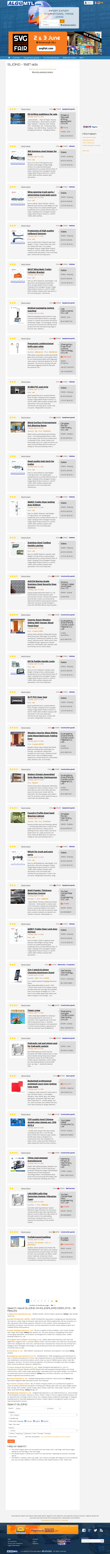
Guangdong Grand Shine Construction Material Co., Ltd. (67, 625)
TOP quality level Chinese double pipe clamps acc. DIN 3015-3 (42, 1122)
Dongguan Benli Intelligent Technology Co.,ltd (25, 1340)
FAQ (9, 1539)
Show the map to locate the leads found (42, 69)
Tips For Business (88, 143)
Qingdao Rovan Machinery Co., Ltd (66, 426)
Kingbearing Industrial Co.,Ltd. (20, 1393)
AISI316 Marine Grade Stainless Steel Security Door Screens (42, 584)
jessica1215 (67, 1084)
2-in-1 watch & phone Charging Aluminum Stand (41, 971)
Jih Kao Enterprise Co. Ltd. (18, 1378)
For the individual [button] (51, 58)
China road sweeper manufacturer (38, 1159)
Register (35, 1543)
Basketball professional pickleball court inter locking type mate (42, 1083)
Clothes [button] (17, 58)
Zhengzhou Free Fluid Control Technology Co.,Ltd (67, 348)
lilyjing (65, 127)
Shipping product (88, 140)
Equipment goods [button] (32, 58)
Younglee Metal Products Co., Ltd (67, 1123)
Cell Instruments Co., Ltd (67, 311)
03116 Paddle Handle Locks (41, 661)
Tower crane (34, 1010)
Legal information (14, 1545)
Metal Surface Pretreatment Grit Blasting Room (42, 424)
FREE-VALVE (67, 357)
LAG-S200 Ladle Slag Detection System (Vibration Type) (42, 1196)
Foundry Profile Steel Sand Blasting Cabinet (41, 814)
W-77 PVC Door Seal (37, 697)
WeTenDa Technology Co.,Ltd (67, 972)
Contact (35, 1539)
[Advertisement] (42, 88)
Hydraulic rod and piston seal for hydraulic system (42, 1045)
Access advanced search (42, 72)
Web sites (85, 151)
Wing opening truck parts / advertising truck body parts (42, 193)
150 (54, 1305)
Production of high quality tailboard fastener (41, 232)
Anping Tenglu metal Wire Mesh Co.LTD (67, 585)
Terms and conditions (15, 1543)
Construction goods (68, 576)
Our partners (12, 1541)
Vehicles (72, 146)
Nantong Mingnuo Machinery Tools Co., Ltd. (66, 1163)
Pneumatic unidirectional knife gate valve (40, 345)
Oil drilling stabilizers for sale (42, 114)
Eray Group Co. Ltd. (16, 1351)
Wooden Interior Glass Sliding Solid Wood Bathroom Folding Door (42, 735)
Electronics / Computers (66, 965)
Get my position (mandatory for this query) (55, 1437)
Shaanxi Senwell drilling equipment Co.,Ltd (66, 119)
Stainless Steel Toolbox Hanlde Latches (39, 544)
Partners (57, 1520)
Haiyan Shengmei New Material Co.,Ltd (23, 1367)
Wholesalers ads (47, 1520)
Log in (35, 1541)
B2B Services (70, 1188)
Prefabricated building (39, 1237)
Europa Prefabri (65, 1239)
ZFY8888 (66, 904)
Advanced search (68, 25)
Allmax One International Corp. (20, 1314)
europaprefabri (68, 1244)
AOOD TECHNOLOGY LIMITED (19, 1319)
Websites (65, 1520)
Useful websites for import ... (91, 146)
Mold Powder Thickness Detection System (40, 892)
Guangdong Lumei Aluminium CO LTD (22, 1356)
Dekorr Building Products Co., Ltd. (21, 1330)
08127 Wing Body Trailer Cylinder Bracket (40, 271)
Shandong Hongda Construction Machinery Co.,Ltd (67, 1015)
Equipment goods (68, 109)
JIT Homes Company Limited (19, 1384)
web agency (38, 1551)
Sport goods (70, 1076)
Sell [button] (82, 58)
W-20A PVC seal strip (38, 386)
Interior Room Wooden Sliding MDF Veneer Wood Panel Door (40, 622)
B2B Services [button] (70, 58)
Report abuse (25, 109)
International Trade (89, 137)
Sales (63, 152)
